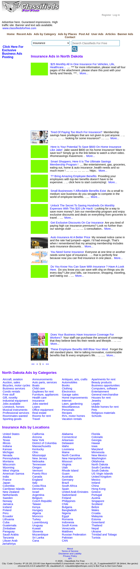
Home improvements (75, 397)
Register (106, 15)
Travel (36, 418)
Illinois (7, 443)
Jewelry (96, 400)
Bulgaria (67, 507)
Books (66, 385)
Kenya (36, 507)
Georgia (96, 440)
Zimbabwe (9, 528)
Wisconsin (9, 464)
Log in (116, 15)
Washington (98, 458)
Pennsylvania (11, 458)
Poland (7, 510)
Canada (37, 476)
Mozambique (40, 534)
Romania (67, 519)
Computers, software (104, 388)
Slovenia (37, 531)
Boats (35, 385)
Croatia (95, 513)
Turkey (36, 519)
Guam (66, 473)
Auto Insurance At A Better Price (70, 237)
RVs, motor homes (73, 415)
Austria (95, 497)
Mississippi (39, 455)
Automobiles (69, 382)
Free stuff (9, 394)
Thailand (96, 525)
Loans (36, 406)
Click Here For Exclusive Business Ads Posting (12, 52)
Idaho (65, 446)
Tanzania (8, 537)
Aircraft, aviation (13, 379)
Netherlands (10, 494)
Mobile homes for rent (105, 406)
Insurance (38, 400)
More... (84, 73)
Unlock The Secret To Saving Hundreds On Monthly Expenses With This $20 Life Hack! (82, 207)
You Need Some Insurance (67, 251)
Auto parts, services (44, 382)
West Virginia (11, 470)
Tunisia (95, 537)
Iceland (7, 507)
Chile (65, 504)
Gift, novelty (10, 397)
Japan (6, 482)
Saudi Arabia (11, 534)
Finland (66, 497)
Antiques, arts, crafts (74, 379)
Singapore (97, 501)
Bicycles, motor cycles (16, 385)
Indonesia (68, 522)
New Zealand (11, 491)
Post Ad (84, 34)
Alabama (67, 434)
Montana (8, 461)
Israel (35, 491)
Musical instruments (15, 409)
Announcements (42, 379)
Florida (95, 434)
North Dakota (99, 464)
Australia (67, 476)
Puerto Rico (39, 473)
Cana (35, 540)
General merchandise (104, 394)
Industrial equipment (15, 400)
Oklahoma (97, 461)
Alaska (7, 437)
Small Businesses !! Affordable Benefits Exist (78, 190)
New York (38, 440)
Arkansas (68, 440)
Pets (94, 409)
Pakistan (67, 537)
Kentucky (38, 449)
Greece (96, 491)
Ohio (35, 452)
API (70, 558)
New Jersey (39, 458)
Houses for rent (101, 397)
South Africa (69, 485)
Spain (65, 488)
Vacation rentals (72, 418)
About (70, 548)
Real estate (39, 412)
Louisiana (68, 449)
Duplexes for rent (43, 391)
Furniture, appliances (45, 394)
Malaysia (97, 516)
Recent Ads (24, 34)
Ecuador (8, 516)
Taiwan (36, 504)
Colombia (9, 485)
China (95, 485)
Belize (95, 507)
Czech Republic (42, 501)
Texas (6, 440)
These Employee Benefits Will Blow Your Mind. (79, 349)
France (7, 479)
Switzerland (69, 494)
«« (32, 363)
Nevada (7, 455)
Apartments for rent (103, 379)
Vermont (37, 470)
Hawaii (95, 443)
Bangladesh (69, 510)
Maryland (97, 449)
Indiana (7, 446)
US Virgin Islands (102, 473)
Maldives (67, 531)
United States (11, 434)
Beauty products (101, 382)
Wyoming (8, 467)
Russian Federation (74, 534)
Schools (96, 415)
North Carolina (71, 455)
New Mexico (99, 455)
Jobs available (11, 403)
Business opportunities (105, 385)
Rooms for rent (41, 415)
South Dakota (99, 470)
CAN (65, 540)
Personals (68, 409)
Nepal (95, 528)
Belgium (37, 497)
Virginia (66, 464)
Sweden (8, 497)
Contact (70, 37)
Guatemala (9, 525)
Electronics (69, 391)
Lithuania (8, 519)
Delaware (68, 443)
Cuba (6, 522)
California (38, 434)
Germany (67, 479)
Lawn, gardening (72, 403)
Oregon (37, 467)
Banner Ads (125, 34)
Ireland (95, 482)
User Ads (97, 34)
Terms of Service (70, 551)
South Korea (69, 525)
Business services (14, 388)
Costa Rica (39, 485)
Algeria (36, 513)
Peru (6, 513)
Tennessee (39, 464)
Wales (95, 510)
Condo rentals (11, 391)
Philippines (68, 501)
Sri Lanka (38, 537)
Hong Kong (98, 488)
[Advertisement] (78, 104)
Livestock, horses (13, 406)
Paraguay (9, 531)
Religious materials (103, 412)
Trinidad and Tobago (104, 534)
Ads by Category (45, 34)
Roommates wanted (15, 415)
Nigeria (66, 513)
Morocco (37, 516)
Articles (110, 34)
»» (47, 363)
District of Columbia (44, 443)
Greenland (97, 522)
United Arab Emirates (75, 491)
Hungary (37, 510)
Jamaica (8, 504)
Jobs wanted (40, 403)
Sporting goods (12, 418)
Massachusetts (41, 446)
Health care (39, 397)
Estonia (96, 519)
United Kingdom (101, 476)
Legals (95, 403)
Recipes (67, 412)
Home (11, 34)
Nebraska (38, 461)
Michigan (8, 452)
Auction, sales (11, 382)
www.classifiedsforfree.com (19, 28)
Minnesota (97, 452)
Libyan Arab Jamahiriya (9, 542)
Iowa (94, 446)
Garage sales (70, 394)
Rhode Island (70, 470)
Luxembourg (40, 522)
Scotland (96, 504)
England (37, 479)
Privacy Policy (70, 556)
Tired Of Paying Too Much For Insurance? (76, 132)
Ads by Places (67, 34)
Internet (66, 400)
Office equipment (42, 409)
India (6, 476)
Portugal (96, 494)
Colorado (97, 437)
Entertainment (100, 391)
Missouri (67, 461)
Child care (38, 388)
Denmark (38, 488)
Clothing (67, 388)
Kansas (7, 449)
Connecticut (69, 437)
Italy (34, 482)
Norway (7, 501)
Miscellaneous (71, 406)
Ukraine (96, 531)
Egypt (65, 516)
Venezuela (68, 528)
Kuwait (36, 528)
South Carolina (100, 467)
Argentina (38, 494)
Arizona (37, 437)
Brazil (65, 482)
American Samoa (13, 473)
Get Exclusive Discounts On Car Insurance (77, 222)
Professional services (16, 412)
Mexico (95, 479)
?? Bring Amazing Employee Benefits (73, 176)
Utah (65, 467)
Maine (66, 452)
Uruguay (37, 525)
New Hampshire (72, 458)
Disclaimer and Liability (70, 553)
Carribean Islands (14, 488)
